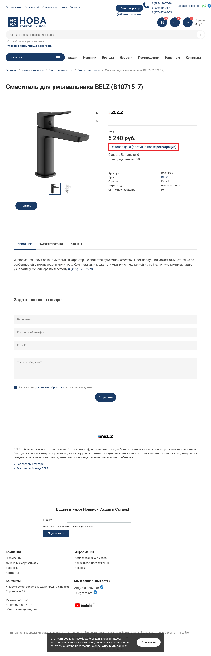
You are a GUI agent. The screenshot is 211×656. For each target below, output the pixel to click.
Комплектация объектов (91, 558)
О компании (13, 7)
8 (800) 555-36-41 (162, 7)
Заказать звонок (189, 5)
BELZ (164, 177)
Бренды (108, 57)
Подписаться (56, 533)
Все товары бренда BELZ (32, 468)
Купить (26, 205)
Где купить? (31, 7)
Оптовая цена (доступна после (143, 147)
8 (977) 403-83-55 (162, 12)
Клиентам (172, 57)
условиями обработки (49, 387)
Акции (72, 57)
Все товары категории (30, 464)
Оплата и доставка (54, 7)
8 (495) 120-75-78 (162, 3)
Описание (25, 244)
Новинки (89, 57)
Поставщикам (148, 57)
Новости (126, 57)
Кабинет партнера (129, 8)
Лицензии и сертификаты (22, 563)
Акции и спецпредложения (92, 563)
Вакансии (12, 567)
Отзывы (75, 7)
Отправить (106, 397)
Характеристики (51, 244)
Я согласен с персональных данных (56, 387)
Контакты (193, 57)
